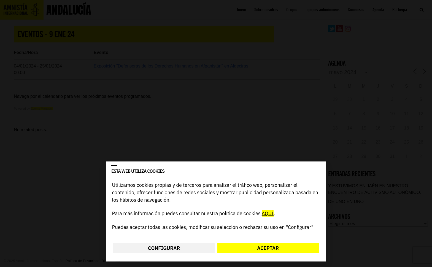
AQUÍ (268, 214)
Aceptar (268, 248)
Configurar (164, 248)
